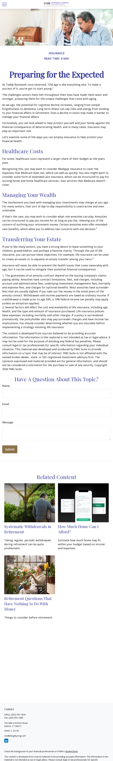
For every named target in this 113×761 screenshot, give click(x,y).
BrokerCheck (71, 751)
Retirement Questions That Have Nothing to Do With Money (28, 604)
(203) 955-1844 (18, 714)
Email (5, 404)
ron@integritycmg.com (15, 735)
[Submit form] (9, 449)
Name (6, 386)
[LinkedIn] (6, 741)
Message (7, 422)
